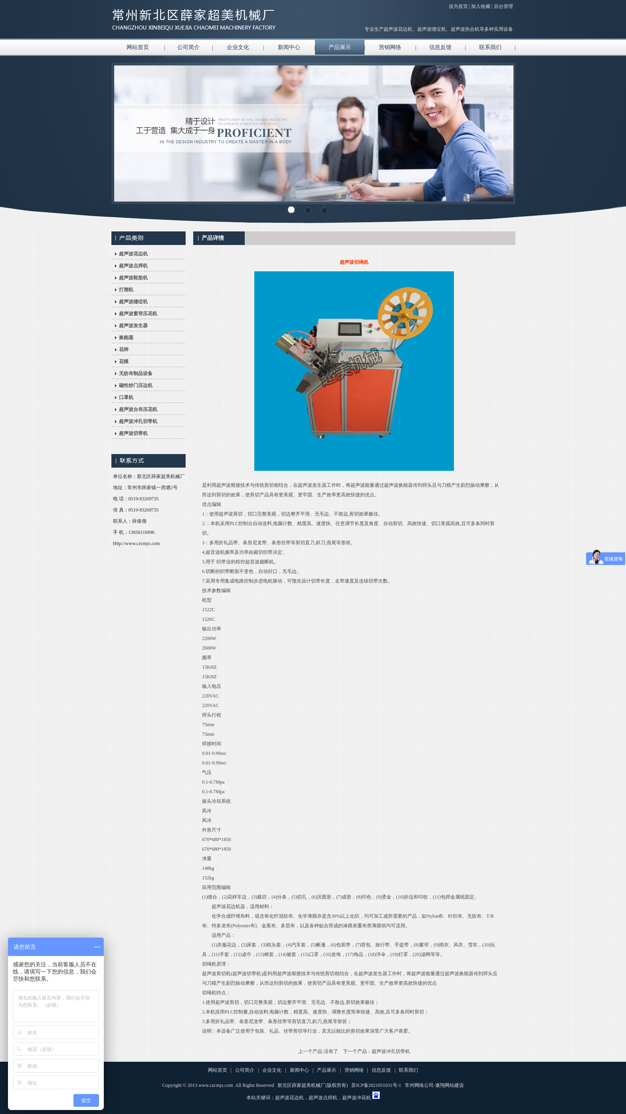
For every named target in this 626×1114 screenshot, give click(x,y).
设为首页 (458, 6)
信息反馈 (440, 47)
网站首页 (138, 47)
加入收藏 (480, 6)
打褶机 (126, 289)
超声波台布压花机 (138, 409)
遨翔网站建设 (449, 1085)
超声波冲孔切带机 (138, 421)
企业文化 (238, 47)
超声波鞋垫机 (133, 277)
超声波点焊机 (133, 266)
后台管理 (503, 6)
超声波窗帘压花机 (138, 313)
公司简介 (188, 47)
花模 (124, 361)
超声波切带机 (133, 433)
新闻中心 (289, 47)
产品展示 (340, 47)
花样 (124, 349)
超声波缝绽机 (133, 301)
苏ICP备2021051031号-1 (376, 1085)
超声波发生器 (133, 325)
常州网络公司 (419, 1085)
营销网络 (390, 47)
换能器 (126, 337)
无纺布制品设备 (136, 373)
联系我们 (490, 47)
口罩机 (126, 397)
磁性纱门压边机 (136, 385)
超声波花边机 (133, 254)
